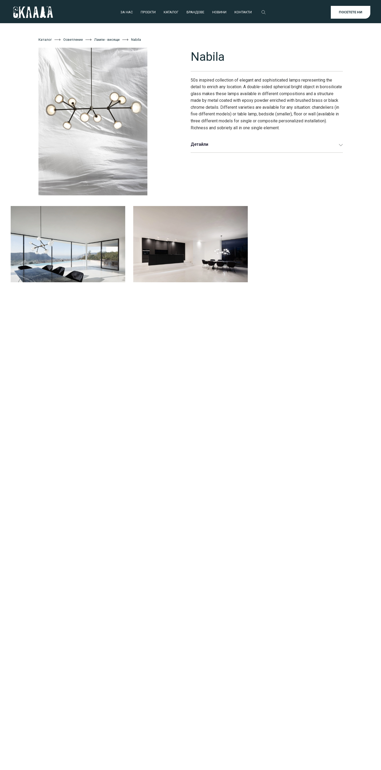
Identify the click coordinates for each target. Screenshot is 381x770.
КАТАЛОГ (171, 12)
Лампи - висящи (107, 40)
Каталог (45, 40)
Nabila (136, 40)
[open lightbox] (106, 121)
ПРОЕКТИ (148, 12)
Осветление (73, 40)
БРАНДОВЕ (195, 12)
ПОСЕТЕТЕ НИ (350, 12)
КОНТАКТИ (243, 12)
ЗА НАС (126, 12)
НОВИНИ (219, 12)
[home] (33, 12)
